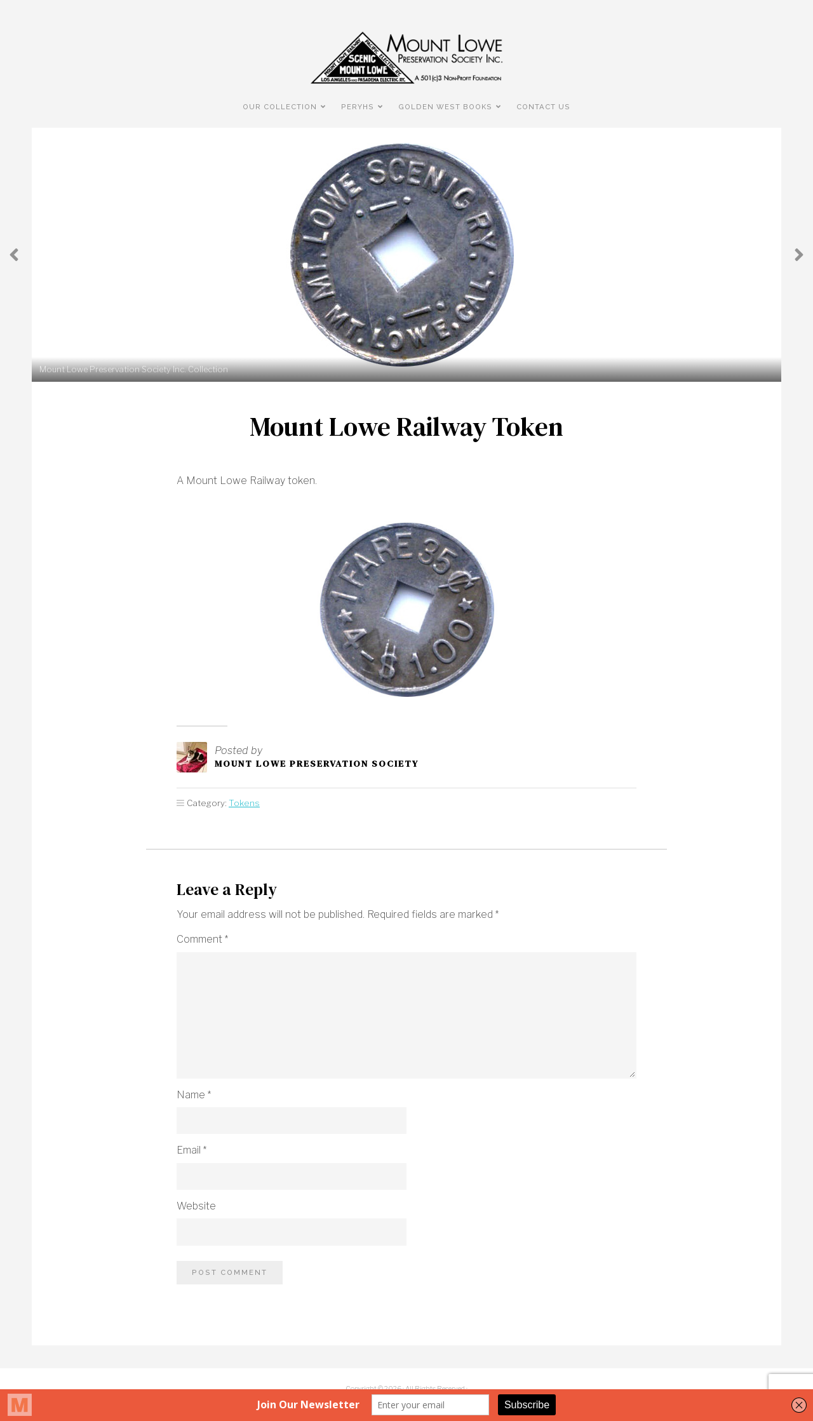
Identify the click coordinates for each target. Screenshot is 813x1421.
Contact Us (543, 106)
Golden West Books (445, 106)
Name (194, 1095)
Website (196, 1206)
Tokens (244, 803)
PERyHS (357, 106)
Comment (202, 939)
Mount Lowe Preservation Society (317, 763)
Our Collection (280, 106)
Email (191, 1150)
